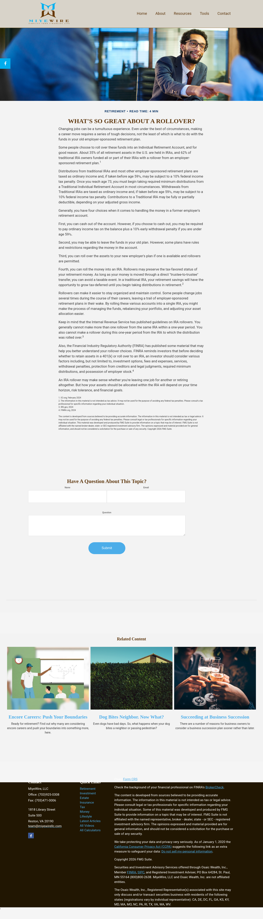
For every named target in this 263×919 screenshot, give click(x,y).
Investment (88, 793)
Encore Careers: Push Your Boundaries (48, 717)
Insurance (87, 802)
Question (106, 512)
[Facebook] (5, 63)
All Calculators (90, 830)
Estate (84, 798)
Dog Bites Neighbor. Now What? (131, 717)
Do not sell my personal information (187, 851)
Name (67, 487)
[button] (160, 13)
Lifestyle (86, 816)
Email (146, 487)
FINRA (131, 872)
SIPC (140, 872)
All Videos (87, 826)
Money (84, 812)
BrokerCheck (214, 787)
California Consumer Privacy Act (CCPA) (143, 847)
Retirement (88, 789)
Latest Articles (90, 821)
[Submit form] (106, 548)
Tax (82, 807)
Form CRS (130, 779)
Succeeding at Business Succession (215, 717)
